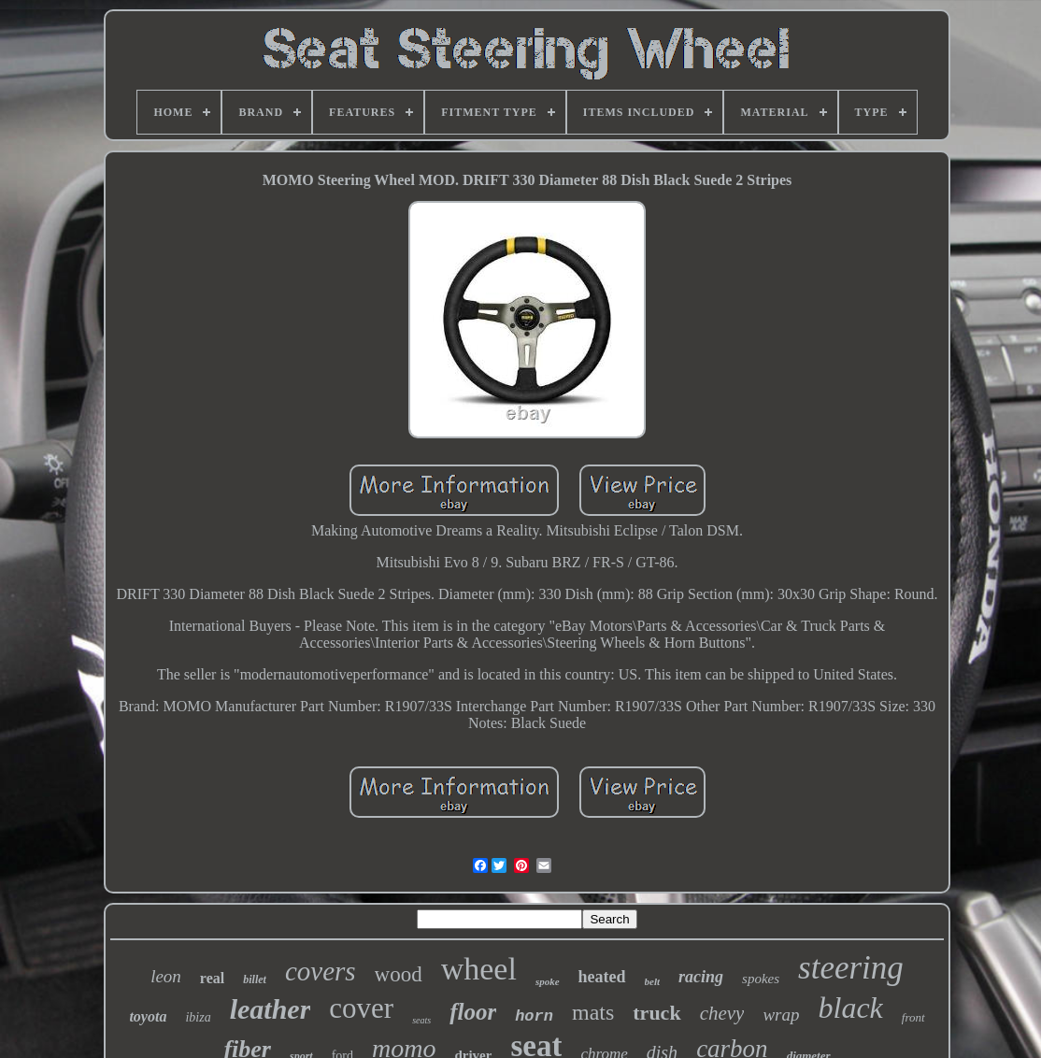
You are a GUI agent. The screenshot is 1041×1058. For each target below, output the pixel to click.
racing (700, 976)
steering (851, 968)
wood (398, 974)
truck (656, 1012)
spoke (547, 981)
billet (254, 979)
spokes (760, 978)
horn (534, 1016)
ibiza (197, 1017)
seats (421, 1020)
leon (165, 976)
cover (361, 1008)
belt (653, 981)
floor (472, 1011)
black (851, 1007)
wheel (479, 968)
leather (270, 1009)
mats (593, 1012)
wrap (781, 1014)
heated (602, 976)
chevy (722, 1013)
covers (320, 971)
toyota (147, 1016)
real (212, 978)
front (913, 1017)
